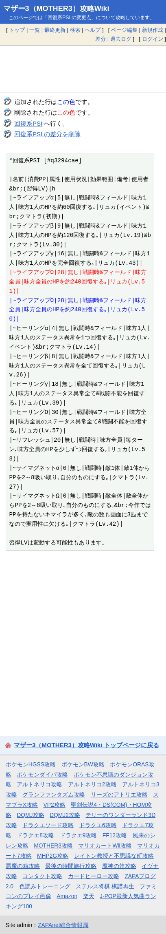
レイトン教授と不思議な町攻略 (114, 855)
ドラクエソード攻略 (48, 825)
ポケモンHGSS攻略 (31, 764)
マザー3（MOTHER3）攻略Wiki (56, 8)
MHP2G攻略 (52, 855)
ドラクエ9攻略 (78, 835)
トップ (17, 30)
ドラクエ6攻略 (98, 825)
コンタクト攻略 (42, 876)
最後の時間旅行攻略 (70, 866)
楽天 (88, 896)
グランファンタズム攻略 (53, 794)
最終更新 (55, 30)
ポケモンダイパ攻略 (42, 774)
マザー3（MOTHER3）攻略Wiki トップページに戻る (86, 744)
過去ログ (120, 39)
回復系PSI (28, 123)
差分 (100, 39)
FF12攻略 (115, 835)
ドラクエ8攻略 (35, 835)
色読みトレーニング (44, 886)
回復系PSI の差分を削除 (47, 134)
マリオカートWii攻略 (104, 845)
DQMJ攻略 (30, 815)
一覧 (34, 30)
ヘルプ (92, 30)
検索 (75, 30)
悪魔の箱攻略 (23, 866)
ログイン (152, 39)
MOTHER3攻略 (53, 845)
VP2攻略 (55, 804)
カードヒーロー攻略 (93, 876)
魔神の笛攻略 (119, 866)
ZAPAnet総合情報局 (63, 925)
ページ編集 (124, 30)
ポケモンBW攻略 (83, 764)
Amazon (67, 896)
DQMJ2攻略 (65, 815)
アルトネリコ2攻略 (92, 784)
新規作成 (152, 30)
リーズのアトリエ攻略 (119, 794)
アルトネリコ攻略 (39, 784)
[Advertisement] (83, 69)
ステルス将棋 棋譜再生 (105, 886)
